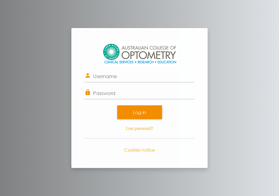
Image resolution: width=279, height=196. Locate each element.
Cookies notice (139, 150)
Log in (139, 112)
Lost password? (139, 128)
